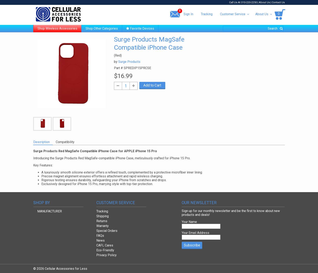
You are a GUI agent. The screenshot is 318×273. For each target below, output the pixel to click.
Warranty (102, 226)
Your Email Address (195, 233)
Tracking (207, 14)
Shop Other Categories (102, 28)
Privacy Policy (106, 255)
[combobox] (253, 28)
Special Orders (106, 231)
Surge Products (129, 62)
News (100, 240)
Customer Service (234, 14)
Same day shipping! (109, 14)
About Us (264, 2)
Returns (101, 221)
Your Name (189, 222)
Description (41, 142)
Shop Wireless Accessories (57, 28)
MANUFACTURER (49, 211)
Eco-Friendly (105, 250)
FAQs (100, 236)
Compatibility (65, 142)
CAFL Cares (104, 245)
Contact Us (278, 2)
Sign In (188, 14)
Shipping (102, 216)
